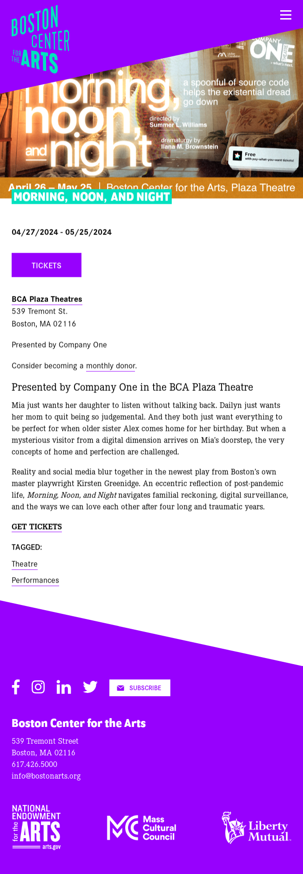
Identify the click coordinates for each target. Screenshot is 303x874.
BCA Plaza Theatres (47, 299)
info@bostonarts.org (46, 775)
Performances (35, 580)
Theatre (25, 564)
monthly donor (110, 366)
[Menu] (286, 15)
